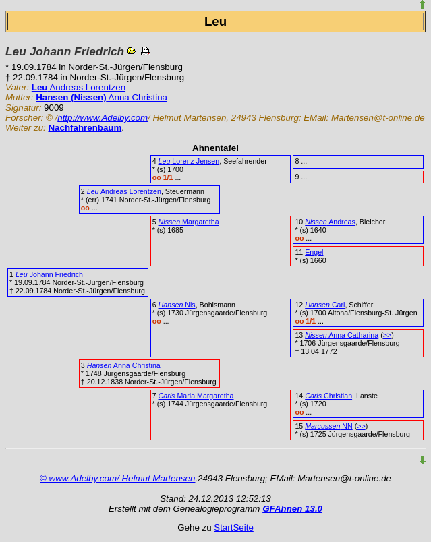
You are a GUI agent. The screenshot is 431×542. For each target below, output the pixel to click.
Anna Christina (101, 97)
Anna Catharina (341, 335)
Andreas (330, 222)
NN (328, 426)
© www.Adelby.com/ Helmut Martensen (117, 478)
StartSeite (234, 527)
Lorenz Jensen (189, 161)
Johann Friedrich (49, 274)
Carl (325, 305)
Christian (328, 396)
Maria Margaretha (196, 396)
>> (387, 335)
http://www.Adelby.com (102, 118)
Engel (314, 252)
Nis (177, 305)
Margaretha (189, 222)
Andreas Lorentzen (78, 87)
